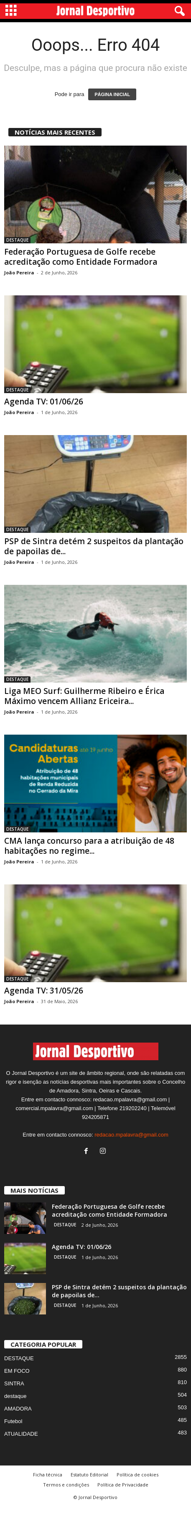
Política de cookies (137, 1482)
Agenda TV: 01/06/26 (43, 401)
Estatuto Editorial (89, 1482)
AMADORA (18, 1416)
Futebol (13, 1429)
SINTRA (14, 1391)
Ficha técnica (47, 1482)
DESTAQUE (17, 240)
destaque (15, 1404)
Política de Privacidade (122, 1492)
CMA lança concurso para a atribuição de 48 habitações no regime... (89, 845)
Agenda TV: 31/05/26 (43, 990)
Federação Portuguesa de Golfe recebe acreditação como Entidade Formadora (80, 256)
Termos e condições (66, 1492)
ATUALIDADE (21, 1442)
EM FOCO (17, 1379)
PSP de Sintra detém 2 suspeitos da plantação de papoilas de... (93, 546)
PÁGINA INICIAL (112, 94)
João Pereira (19, 272)
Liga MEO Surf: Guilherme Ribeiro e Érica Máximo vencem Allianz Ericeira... (84, 696)
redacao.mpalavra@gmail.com (131, 1143)
